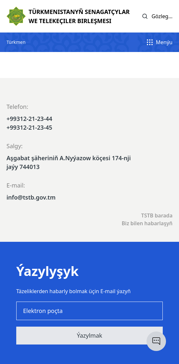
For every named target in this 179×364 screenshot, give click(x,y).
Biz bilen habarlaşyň (147, 223)
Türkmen (16, 42)
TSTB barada (157, 215)
